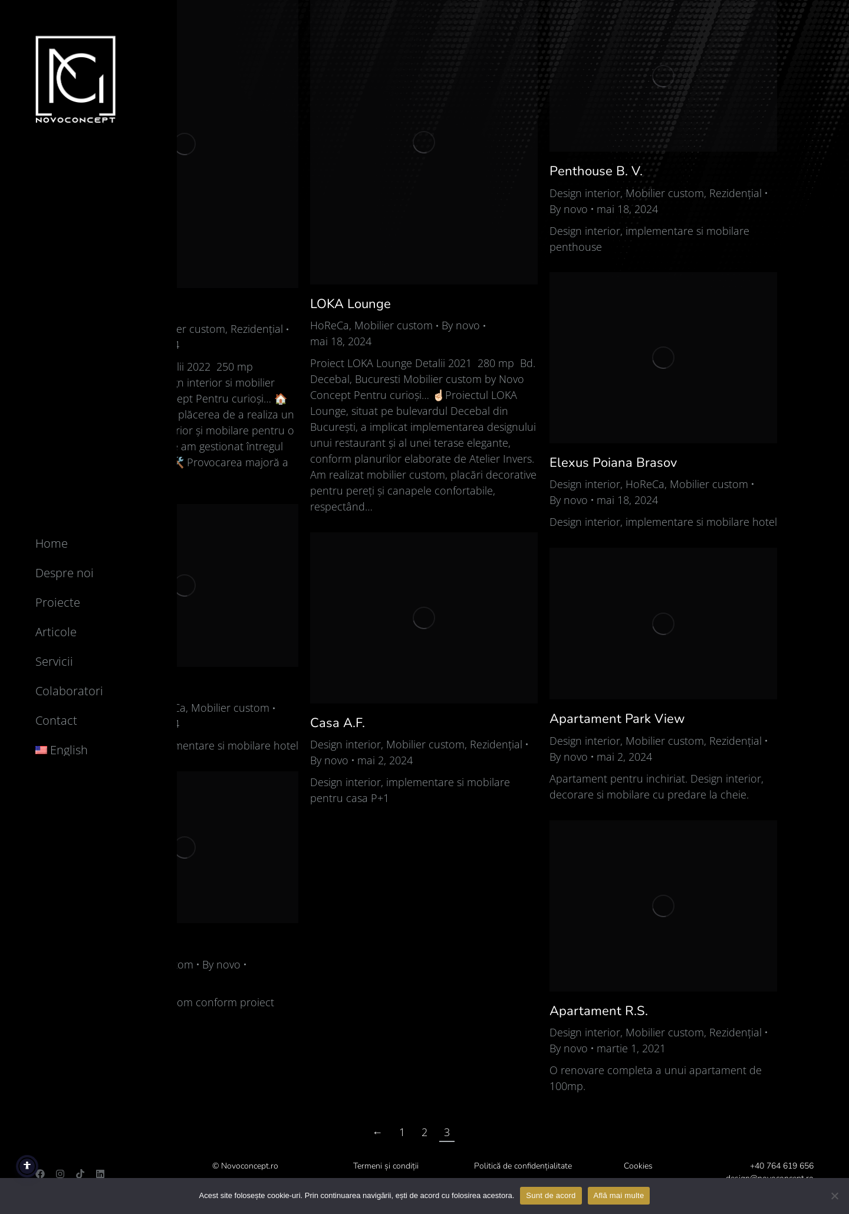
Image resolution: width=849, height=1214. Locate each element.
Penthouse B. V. (596, 171)
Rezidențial (257, 329)
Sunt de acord (550, 1195)
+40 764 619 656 (782, 1166)
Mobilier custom (186, 329)
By (461, 325)
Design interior (584, 193)
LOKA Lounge (350, 304)
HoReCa (329, 325)
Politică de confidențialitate (523, 1166)
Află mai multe (619, 1195)
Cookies (638, 1166)
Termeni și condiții (386, 1166)
